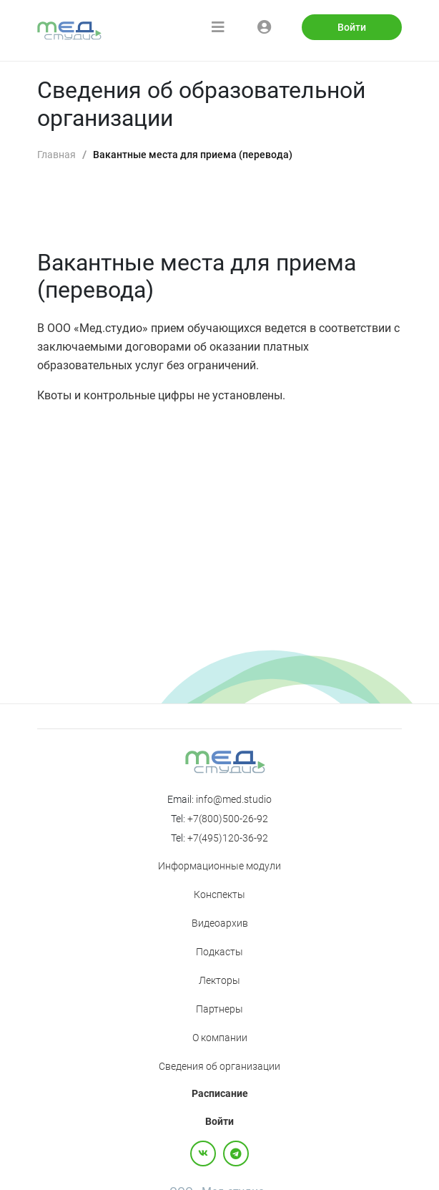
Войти (351, 27)
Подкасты (219, 951)
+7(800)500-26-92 (227, 818)
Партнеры (219, 1009)
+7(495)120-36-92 (227, 838)
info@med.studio (234, 799)
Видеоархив (220, 923)
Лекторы (219, 980)
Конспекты (219, 894)
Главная (56, 154)
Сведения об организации (219, 1066)
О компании (219, 1037)
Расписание (220, 1093)
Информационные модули (219, 866)
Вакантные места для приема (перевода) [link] (192, 154)
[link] (56, 154)
